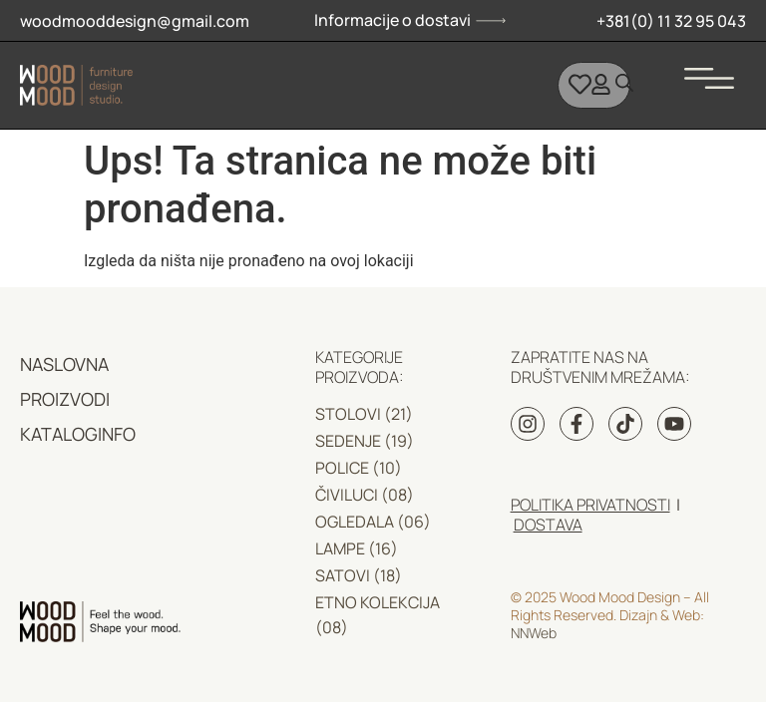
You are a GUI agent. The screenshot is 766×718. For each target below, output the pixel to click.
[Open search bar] (624, 83)
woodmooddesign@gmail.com (134, 21)
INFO (117, 434)
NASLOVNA (64, 364)
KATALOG (59, 434)
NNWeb (534, 632)
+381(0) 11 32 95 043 (671, 21)
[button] (708, 71)
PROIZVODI (65, 399)
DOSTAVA (548, 525)
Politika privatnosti (590, 505)
